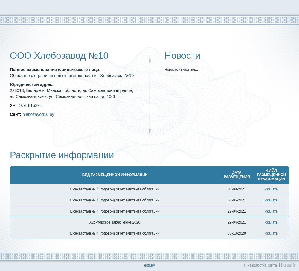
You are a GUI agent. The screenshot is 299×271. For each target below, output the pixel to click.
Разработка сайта (262, 265)
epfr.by (149, 265)
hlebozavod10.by (38, 114)
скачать (271, 189)
